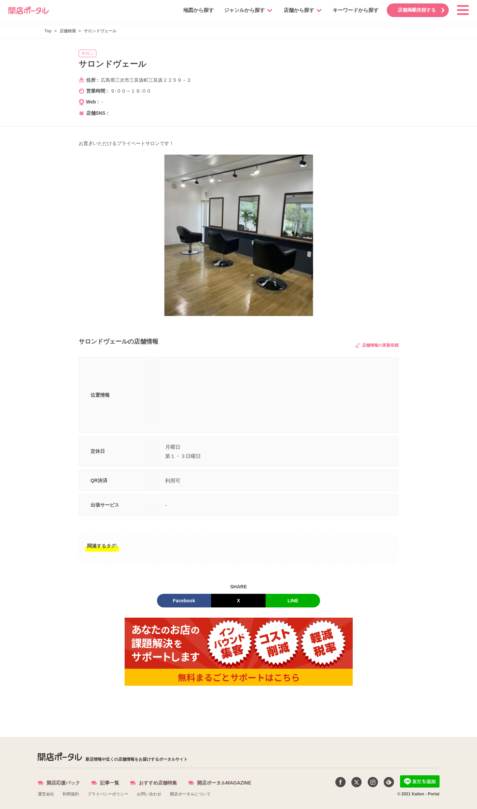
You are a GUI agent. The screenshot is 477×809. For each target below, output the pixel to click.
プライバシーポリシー (108, 794)
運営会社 (46, 794)
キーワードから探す (354, 10)
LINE (293, 600)
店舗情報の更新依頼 (376, 345)
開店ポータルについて (190, 794)
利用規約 (71, 794)
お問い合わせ (149, 794)
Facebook (184, 600)
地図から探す (196, 10)
